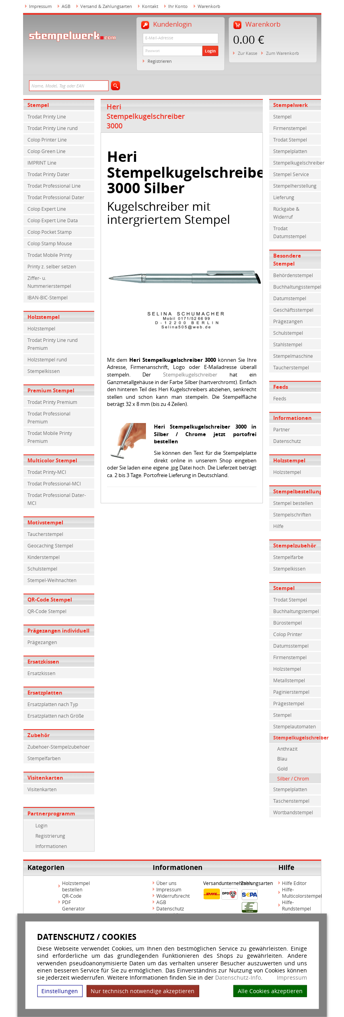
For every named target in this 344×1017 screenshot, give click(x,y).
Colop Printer (287, 634)
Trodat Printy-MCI (46, 472)
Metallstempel (289, 680)
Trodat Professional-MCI (54, 483)
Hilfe (278, 526)
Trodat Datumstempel (289, 232)
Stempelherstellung (295, 185)
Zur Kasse (247, 53)
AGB (66, 6)
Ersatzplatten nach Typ (52, 704)
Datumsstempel (291, 645)
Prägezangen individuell (58, 630)
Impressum (292, 977)
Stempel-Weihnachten (51, 580)
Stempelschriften (292, 514)
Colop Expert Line (46, 209)
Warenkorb (209, 6)
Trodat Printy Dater (48, 174)
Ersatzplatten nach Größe (55, 715)
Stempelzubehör (294, 545)
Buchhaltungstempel (296, 611)
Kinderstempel (43, 557)
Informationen (51, 846)
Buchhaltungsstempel (297, 286)
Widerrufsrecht (173, 896)
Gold (282, 768)
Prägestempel (288, 703)
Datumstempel (289, 298)
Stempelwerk (290, 105)
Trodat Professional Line (54, 185)
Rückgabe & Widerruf (286, 213)
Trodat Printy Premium (52, 402)
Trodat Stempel (290, 139)
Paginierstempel (291, 692)
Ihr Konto (178, 6)
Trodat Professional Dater (55, 197)
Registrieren (160, 61)
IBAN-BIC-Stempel (47, 297)
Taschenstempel (291, 801)
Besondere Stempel (287, 259)
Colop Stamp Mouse (49, 243)
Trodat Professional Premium (48, 417)
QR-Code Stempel (49, 599)
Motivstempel (45, 522)
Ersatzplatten (44, 692)
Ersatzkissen (43, 661)
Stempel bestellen (293, 503)
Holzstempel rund (47, 359)
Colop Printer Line (47, 139)
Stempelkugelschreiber (190, 374)
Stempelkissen (43, 371)
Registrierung (50, 836)
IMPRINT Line (41, 162)
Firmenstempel (290, 128)
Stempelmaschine (293, 356)
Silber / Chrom (293, 778)
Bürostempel (287, 622)
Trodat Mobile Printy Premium (49, 437)
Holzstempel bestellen (76, 886)
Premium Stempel (50, 390)
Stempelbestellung (297, 491)
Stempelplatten (290, 151)
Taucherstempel (45, 534)
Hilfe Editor (294, 883)
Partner (281, 429)
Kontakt (150, 6)
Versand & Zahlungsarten (106, 6)
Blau (282, 758)
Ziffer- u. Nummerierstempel (49, 282)
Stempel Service (291, 174)
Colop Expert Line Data (52, 220)
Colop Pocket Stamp (49, 232)
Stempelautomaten (294, 726)
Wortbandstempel (293, 812)
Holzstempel (43, 316)
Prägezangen (42, 642)
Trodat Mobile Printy (49, 255)
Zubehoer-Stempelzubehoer (58, 746)
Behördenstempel (293, 275)
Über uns (166, 883)
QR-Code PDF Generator (73, 902)
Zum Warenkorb (282, 53)
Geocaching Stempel (50, 545)
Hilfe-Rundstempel (296, 905)
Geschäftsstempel (293, 310)
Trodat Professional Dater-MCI (56, 499)
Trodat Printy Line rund (52, 128)
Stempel (38, 105)
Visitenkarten (45, 777)
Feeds (280, 386)
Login (210, 51)
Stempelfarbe (288, 557)
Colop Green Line (46, 151)
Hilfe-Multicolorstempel (302, 892)
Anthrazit (287, 748)
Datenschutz (287, 441)
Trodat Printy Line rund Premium (52, 344)
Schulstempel (42, 568)
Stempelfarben (43, 758)
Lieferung (283, 197)
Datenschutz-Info (238, 977)
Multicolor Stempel (52, 460)
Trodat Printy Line (46, 116)
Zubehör (38, 735)
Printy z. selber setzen (51, 266)
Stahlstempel (287, 344)
